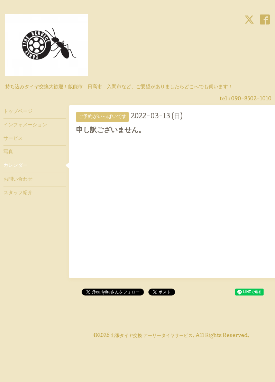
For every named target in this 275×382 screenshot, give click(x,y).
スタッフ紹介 (18, 193)
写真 (8, 152)
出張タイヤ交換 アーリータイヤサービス (152, 336)
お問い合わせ (18, 179)
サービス (13, 139)
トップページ (18, 112)
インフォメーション (25, 125)
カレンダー (15, 166)
